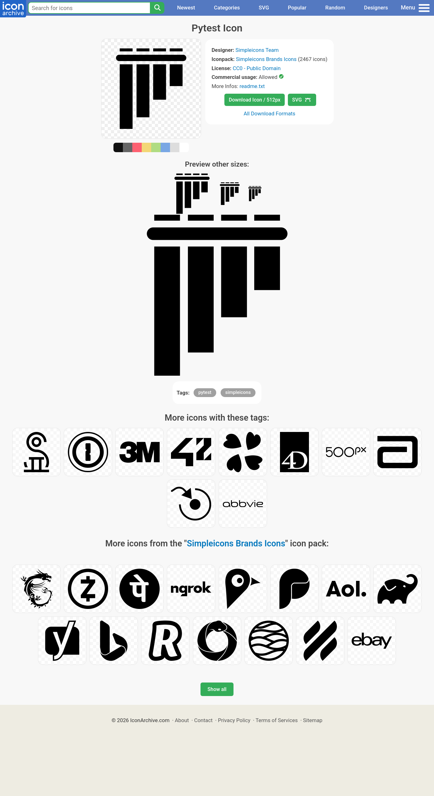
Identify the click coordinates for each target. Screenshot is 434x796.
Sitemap (312, 720)
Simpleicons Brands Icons (266, 59)
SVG (264, 7)
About (182, 720)
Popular (297, 7)
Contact (203, 720)
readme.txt (252, 86)
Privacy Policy (234, 720)
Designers (376, 7)
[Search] (157, 8)
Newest (186, 7)
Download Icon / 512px (254, 100)
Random (335, 7)
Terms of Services (276, 720)
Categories (227, 7)
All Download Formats (269, 113)
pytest (204, 392)
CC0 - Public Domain (257, 68)
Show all (216, 689)
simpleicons (238, 392)
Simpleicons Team (256, 50)
